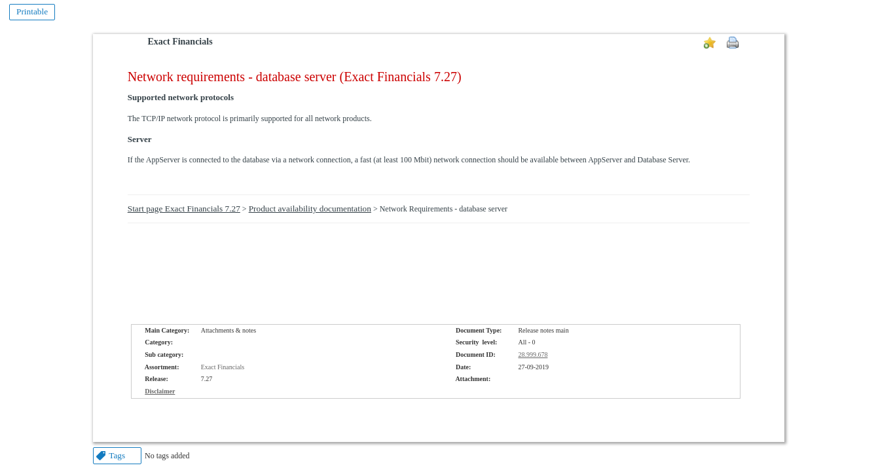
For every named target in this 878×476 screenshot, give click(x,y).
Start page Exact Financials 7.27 (184, 208)
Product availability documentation (310, 208)
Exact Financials (179, 41)
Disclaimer (160, 391)
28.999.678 (532, 354)
